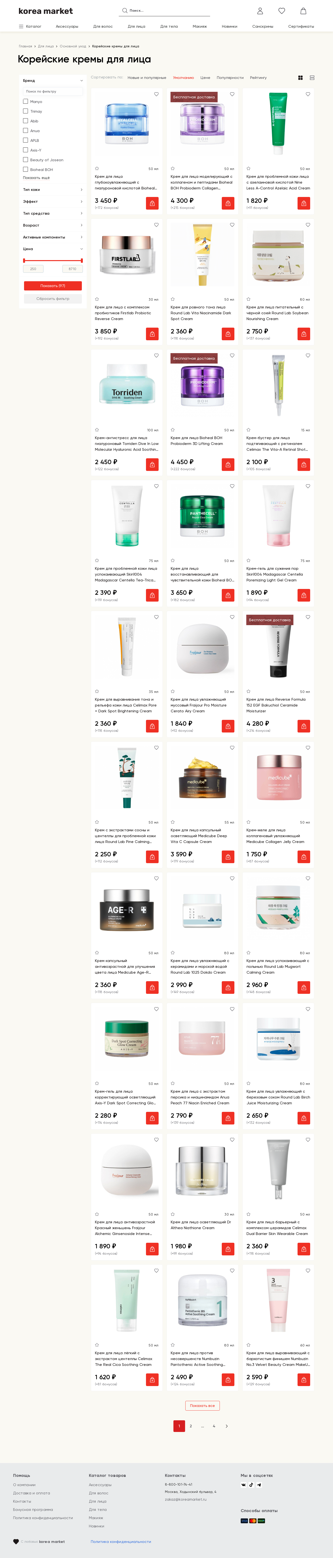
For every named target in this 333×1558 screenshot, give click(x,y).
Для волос (103, 26)
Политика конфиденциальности (43, 1517)
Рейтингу (258, 77)
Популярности (230, 77)
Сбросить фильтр (52, 298)
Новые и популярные (147, 77)
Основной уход (73, 46)
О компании (24, 1484)
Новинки (229, 26)
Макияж (200, 26)
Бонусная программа (33, 1509)
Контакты (22, 1501)
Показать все (202, 1405)
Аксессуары (67, 26)
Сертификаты (301, 26)
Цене (205, 77)
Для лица (136, 26)
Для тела (169, 26)
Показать (49, 285)
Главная (25, 46)
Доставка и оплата (31, 1493)
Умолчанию (183, 77)
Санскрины (262, 26)
